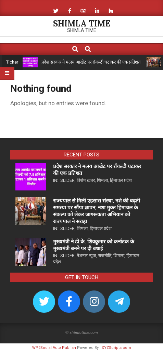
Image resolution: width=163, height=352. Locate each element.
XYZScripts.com (116, 347)
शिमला (102, 180)
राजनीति (104, 255)
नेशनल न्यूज (86, 255)
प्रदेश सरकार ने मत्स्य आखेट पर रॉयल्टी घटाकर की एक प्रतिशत (90, 62)
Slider (67, 180)
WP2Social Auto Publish (54, 347)
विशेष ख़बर (86, 180)
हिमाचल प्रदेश (121, 180)
